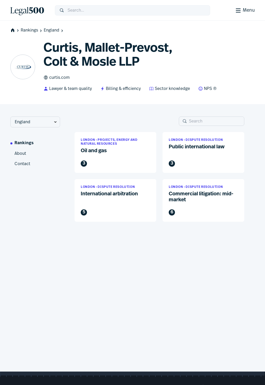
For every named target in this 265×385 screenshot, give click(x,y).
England (54, 30)
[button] (115, 152)
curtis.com (56, 77)
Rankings (32, 30)
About (20, 153)
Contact (22, 164)
